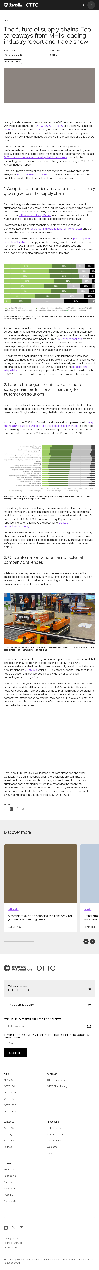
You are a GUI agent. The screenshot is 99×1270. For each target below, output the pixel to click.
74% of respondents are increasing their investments (35, 157)
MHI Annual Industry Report (35, 215)
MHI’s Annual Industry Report (34, 175)
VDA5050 (31, 670)
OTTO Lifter (39, 130)
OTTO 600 (10, 130)
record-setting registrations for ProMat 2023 (56, 229)
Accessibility (10, 1248)
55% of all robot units (69, 339)
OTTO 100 (42, 126)
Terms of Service (13, 1243)
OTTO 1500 (56, 126)
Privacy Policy (11, 1239)
